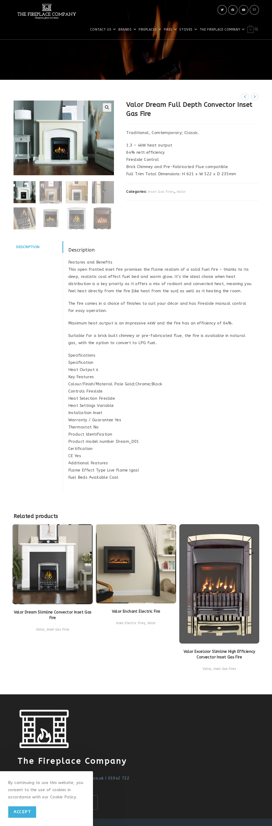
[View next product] (254, 97)
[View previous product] (245, 97)
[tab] (38, 246)
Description (27, 246)
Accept (22, 812)
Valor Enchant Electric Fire (136, 611)
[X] (222, 10)
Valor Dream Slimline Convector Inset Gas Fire (53, 615)
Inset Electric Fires (130, 622)
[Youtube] (243, 10)
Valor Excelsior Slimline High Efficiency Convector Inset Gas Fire (219, 654)
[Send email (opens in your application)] (254, 10)
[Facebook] (232, 10)
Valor (181, 192)
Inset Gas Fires (161, 192)
